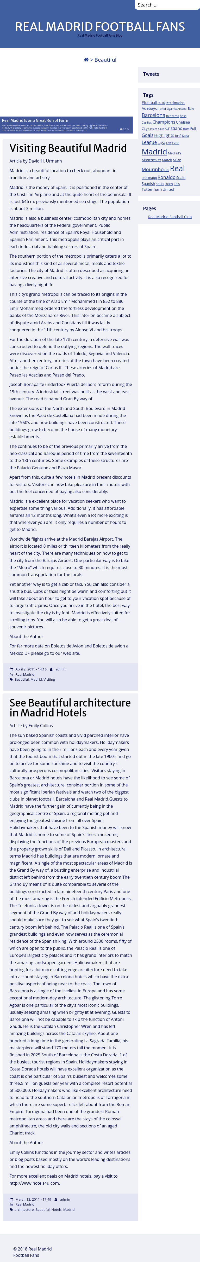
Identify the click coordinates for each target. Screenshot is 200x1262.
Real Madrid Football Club (170, 216)
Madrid (36, 679)
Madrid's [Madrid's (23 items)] (174, 153)
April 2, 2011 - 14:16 (30, 669)
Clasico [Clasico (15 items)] (152, 129)
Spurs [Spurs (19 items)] (160, 184)
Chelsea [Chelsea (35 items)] (183, 122)
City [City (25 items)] (145, 128)
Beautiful (22, 679)
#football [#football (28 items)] (149, 102)
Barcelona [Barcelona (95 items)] (153, 115)
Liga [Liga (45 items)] (161, 142)
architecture (24, 1209)
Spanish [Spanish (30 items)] (148, 183)
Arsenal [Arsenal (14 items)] (182, 109)
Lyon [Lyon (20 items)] (175, 143)
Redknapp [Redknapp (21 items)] (149, 178)
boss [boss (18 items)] (183, 116)
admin (60, 669)
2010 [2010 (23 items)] (161, 102)
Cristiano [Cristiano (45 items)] (173, 128)
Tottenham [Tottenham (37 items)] (152, 189)
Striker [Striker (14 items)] (169, 184)
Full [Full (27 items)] (193, 128)
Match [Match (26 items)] (167, 160)
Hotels (56, 1209)
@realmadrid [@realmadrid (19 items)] (175, 103)
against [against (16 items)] (172, 109)
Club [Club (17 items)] (161, 129)
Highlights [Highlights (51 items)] (164, 135)
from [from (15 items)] (186, 129)
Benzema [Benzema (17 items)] (172, 116)
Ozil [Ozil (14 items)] (166, 170)
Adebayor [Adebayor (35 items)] (150, 108)
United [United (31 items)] (168, 189)
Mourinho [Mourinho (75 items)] (153, 169)
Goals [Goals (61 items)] (147, 135)
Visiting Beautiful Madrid (68, 148)
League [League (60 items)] (149, 142)
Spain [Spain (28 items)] (181, 177)
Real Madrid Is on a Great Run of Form (35, 120)
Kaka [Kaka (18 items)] (185, 136)
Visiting (49, 679)
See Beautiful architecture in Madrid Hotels (70, 708)
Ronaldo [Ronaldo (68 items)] (167, 177)
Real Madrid (24, 674)
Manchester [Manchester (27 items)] (151, 159)
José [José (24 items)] (178, 135)
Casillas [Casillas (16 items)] (147, 122)
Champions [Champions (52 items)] (163, 122)
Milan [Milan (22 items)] (177, 160)
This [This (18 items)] (177, 184)
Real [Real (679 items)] (177, 168)
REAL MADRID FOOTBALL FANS (100, 26)
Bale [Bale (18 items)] (191, 108)
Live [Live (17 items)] (168, 143)
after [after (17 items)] (163, 109)
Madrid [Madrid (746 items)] (154, 151)
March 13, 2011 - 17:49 (33, 1199)
